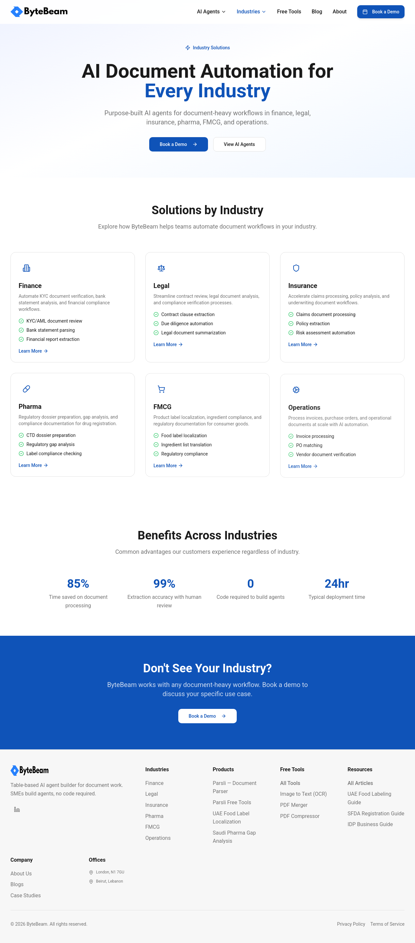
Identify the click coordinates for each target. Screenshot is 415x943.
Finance (154, 783)
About (340, 11)
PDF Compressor (300, 816)
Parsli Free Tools (232, 802)
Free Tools (289, 11)
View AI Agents (239, 144)
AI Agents (211, 11)
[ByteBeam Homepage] (72, 770)
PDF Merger (294, 805)
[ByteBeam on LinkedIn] (17, 809)
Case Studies (25, 895)
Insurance (156, 805)
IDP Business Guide (370, 824)
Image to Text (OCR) (303, 794)
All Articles (360, 783)
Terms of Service (387, 924)
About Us (21, 874)
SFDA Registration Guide (376, 813)
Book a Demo (380, 11)
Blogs (17, 884)
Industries (251, 11)
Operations (158, 838)
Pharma (154, 816)
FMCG (152, 827)
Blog (316, 11)
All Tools (290, 783)
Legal (151, 794)
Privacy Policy (351, 924)
